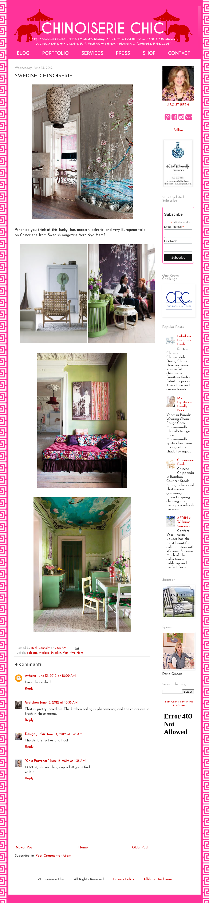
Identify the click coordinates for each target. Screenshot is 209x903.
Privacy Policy (123, 879)
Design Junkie (35, 734)
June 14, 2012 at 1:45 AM (65, 734)
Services (92, 53)
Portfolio (55, 53)
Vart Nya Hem (73, 652)
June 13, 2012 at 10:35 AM (59, 702)
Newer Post (25, 847)
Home (83, 847)
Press (123, 53)
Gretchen (32, 702)
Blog (23, 53)
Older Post (140, 847)
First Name (171, 241)
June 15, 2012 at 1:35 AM (68, 761)
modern (44, 652)
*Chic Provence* (37, 761)
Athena (30, 676)
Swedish (56, 652)
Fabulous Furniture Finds (184, 340)
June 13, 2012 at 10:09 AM (56, 676)
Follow (178, 130)
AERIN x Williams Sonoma (183, 522)
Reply (29, 688)
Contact (179, 53)
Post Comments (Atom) (54, 856)
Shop (149, 53)
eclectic (32, 652)
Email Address (174, 227)
